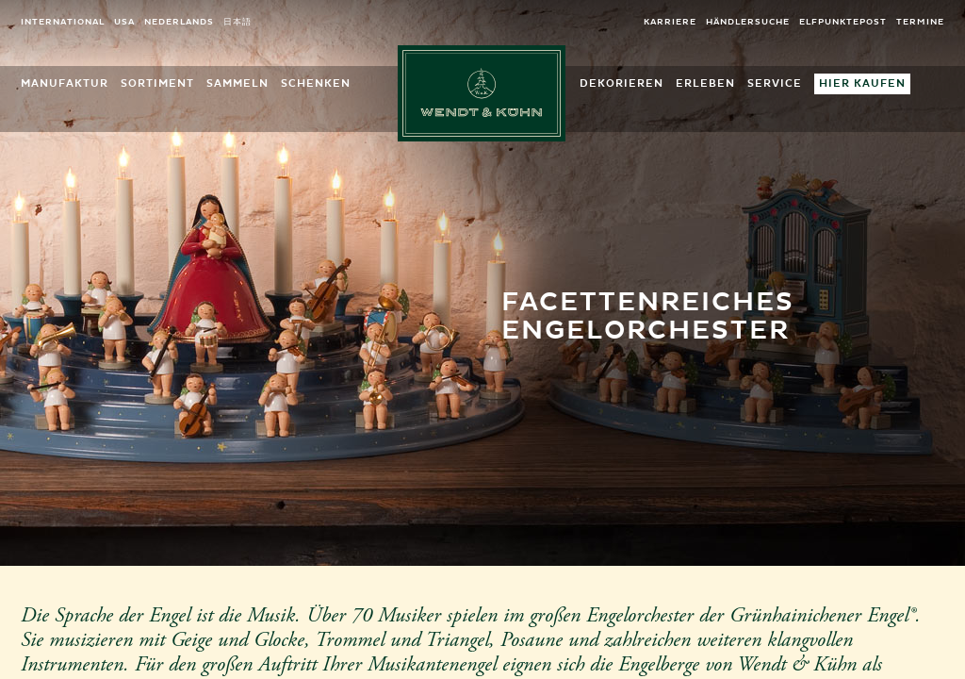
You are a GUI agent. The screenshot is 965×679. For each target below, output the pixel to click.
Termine (920, 22)
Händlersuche (748, 22)
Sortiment (157, 83)
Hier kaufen (862, 83)
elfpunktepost (843, 22)
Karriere (670, 22)
